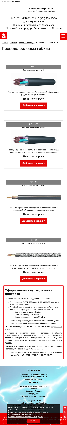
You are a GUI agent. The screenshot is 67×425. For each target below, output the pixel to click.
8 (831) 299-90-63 (47, 18)
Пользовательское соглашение (33, 377)
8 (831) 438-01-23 (23, 18)
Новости (33, 389)
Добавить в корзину (33, 105)
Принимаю (33, 421)
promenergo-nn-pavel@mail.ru (33, 317)
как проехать (38, 349)
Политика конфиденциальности (33, 374)
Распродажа (33, 394)
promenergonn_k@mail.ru (31, 312)
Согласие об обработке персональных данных (25, 417)
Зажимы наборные (34, 391)
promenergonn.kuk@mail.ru (30, 315)
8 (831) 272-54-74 (35, 22)
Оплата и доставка (33, 379)
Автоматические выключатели (33, 386)
